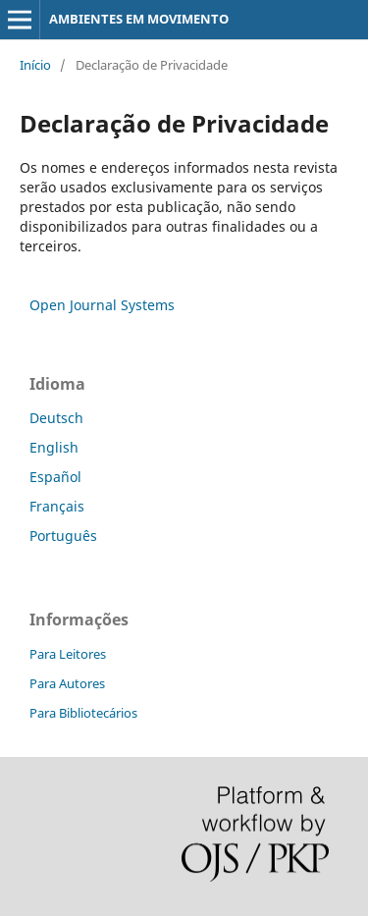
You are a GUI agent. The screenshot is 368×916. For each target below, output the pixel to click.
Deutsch (56, 417)
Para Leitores (67, 654)
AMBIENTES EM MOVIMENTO (139, 18)
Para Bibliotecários (83, 713)
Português (63, 535)
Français (56, 506)
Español (55, 476)
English (54, 447)
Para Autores (67, 683)
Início (35, 65)
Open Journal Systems (102, 305)
